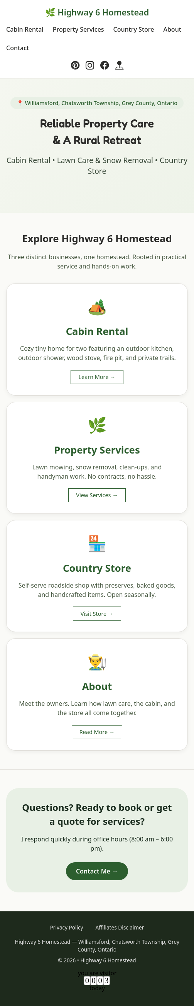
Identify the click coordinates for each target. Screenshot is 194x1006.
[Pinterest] (75, 65)
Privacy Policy (66, 927)
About (172, 29)
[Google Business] (119, 65)
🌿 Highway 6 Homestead (97, 12)
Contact (17, 48)
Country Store (133, 29)
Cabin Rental (25, 29)
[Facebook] (104, 65)
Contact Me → (97, 871)
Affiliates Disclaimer (119, 927)
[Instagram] (90, 65)
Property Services (78, 29)
